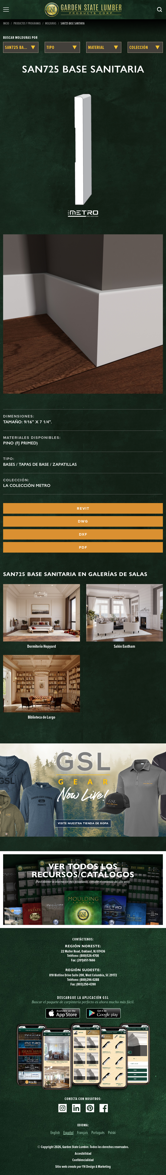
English (55, 1132)
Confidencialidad (83, 1160)
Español (68, 1132)
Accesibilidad (83, 1153)
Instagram (62, 1108)
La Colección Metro (26, 485)
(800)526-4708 (89, 955)
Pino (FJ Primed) (20, 442)
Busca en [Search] (159, 9)
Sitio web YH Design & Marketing (83, 1166)
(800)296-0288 (89, 979)
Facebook (104, 1108)
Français (82, 1132)
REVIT (83, 508)
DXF (83, 534)
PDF (83, 547)
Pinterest (90, 1108)
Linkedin (76, 1108)
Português (98, 1132)
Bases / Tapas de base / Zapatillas (40, 464)
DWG (83, 521)
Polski (112, 1132)
